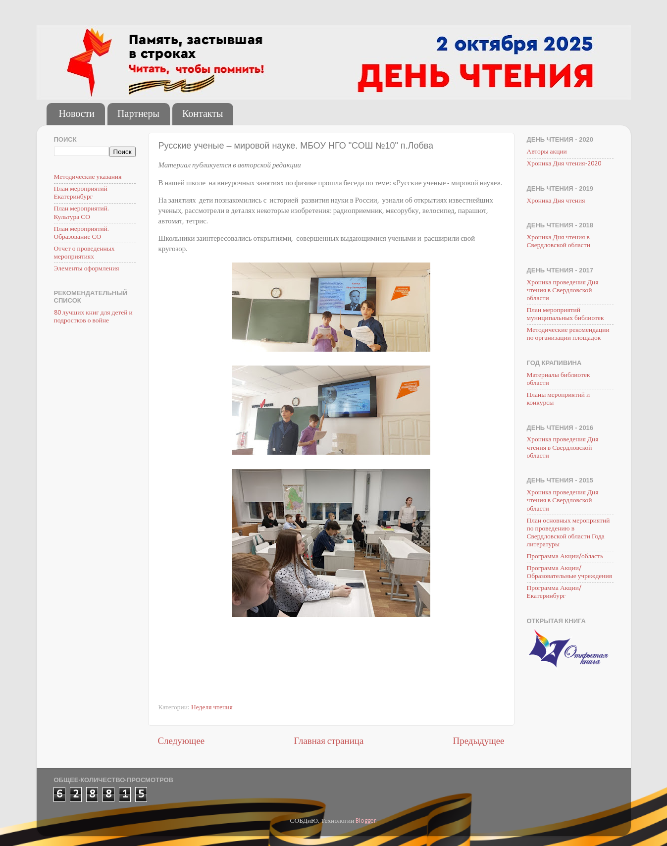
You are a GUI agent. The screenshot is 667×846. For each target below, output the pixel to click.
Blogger (366, 821)
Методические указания (88, 177)
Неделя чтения (212, 707)
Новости (77, 114)
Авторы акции (547, 152)
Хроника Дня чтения (556, 201)
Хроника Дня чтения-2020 (564, 163)
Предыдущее (479, 741)
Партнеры (138, 114)
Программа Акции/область (565, 556)
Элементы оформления (86, 268)
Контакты (202, 114)
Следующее (181, 741)
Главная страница (328, 741)
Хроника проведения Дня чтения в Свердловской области (563, 290)
